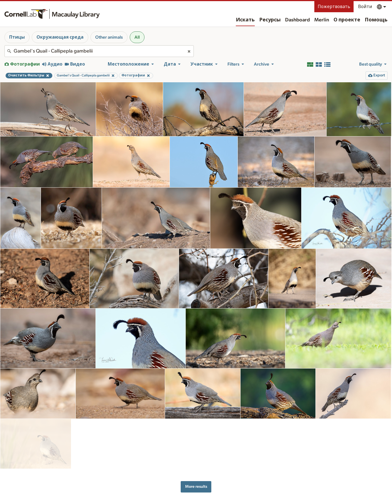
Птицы (17, 37)
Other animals (109, 37)
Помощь (376, 20)
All (137, 37)
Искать (245, 20)
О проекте (347, 20)
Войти (365, 6)
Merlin (321, 20)
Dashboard (297, 20)
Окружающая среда (60, 37)
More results (196, 463)
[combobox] (99, 51)
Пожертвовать (334, 6)
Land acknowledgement (290, 492)
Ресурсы (270, 20)
